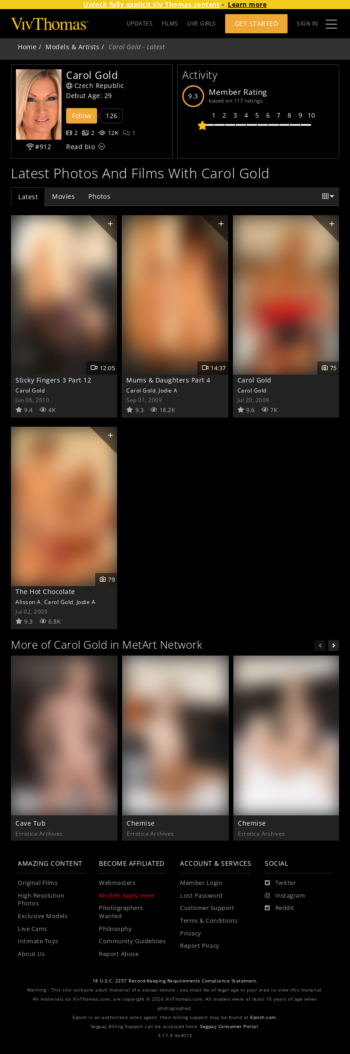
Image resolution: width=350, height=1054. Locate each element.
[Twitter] (280, 883)
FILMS (170, 23)
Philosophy (115, 929)
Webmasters (117, 883)
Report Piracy (200, 946)
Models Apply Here (126, 895)
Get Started (256, 23)
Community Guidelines (132, 941)
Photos (99, 196)
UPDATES (140, 23)
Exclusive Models (42, 916)
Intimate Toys (38, 941)
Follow (81, 115)
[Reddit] (279, 908)
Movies (63, 196)
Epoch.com (263, 1017)
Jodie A (168, 390)
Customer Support (207, 908)
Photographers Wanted (121, 912)
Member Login (201, 883)
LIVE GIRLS (201, 23)
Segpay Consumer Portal (229, 1026)
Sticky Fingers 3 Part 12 (53, 380)
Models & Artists (72, 46)
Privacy (190, 933)
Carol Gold (30, 390)
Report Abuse (119, 954)
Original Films (37, 883)
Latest (28, 196)
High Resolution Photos (41, 900)
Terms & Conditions (208, 921)
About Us (31, 954)
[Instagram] (285, 896)
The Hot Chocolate (45, 591)
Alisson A (28, 601)
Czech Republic (95, 85)
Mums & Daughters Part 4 (168, 380)
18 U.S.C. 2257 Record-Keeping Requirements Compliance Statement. (175, 981)
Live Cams (32, 929)
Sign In (307, 23)
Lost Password (201, 895)
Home (27, 46)
